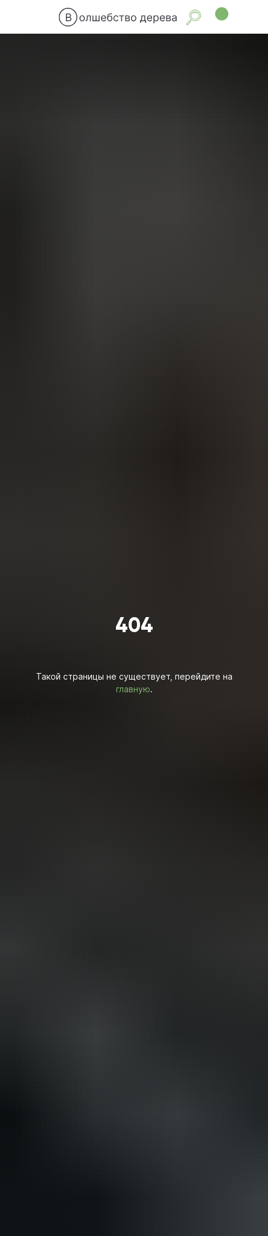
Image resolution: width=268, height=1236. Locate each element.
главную (133, 689)
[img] (47, 16)
